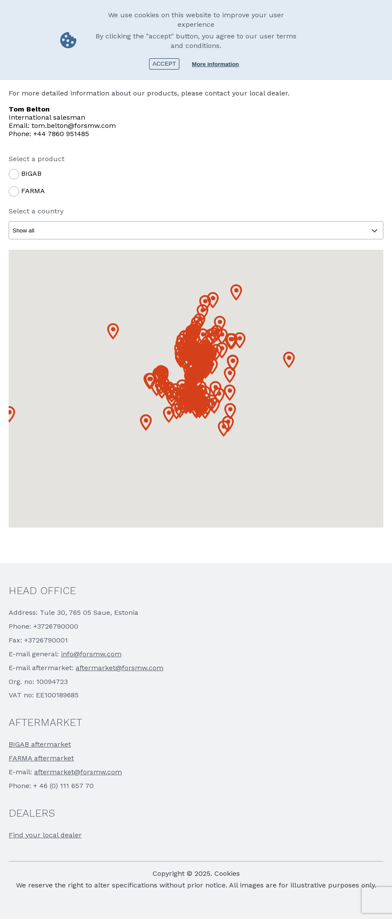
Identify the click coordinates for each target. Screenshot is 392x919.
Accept (164, 63)
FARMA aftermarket (41, 758)
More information (215, 64)
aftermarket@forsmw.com (119, 668)
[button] (9, 414)
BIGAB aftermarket (40, 744)
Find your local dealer (45, 835)
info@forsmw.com (91, 654)
